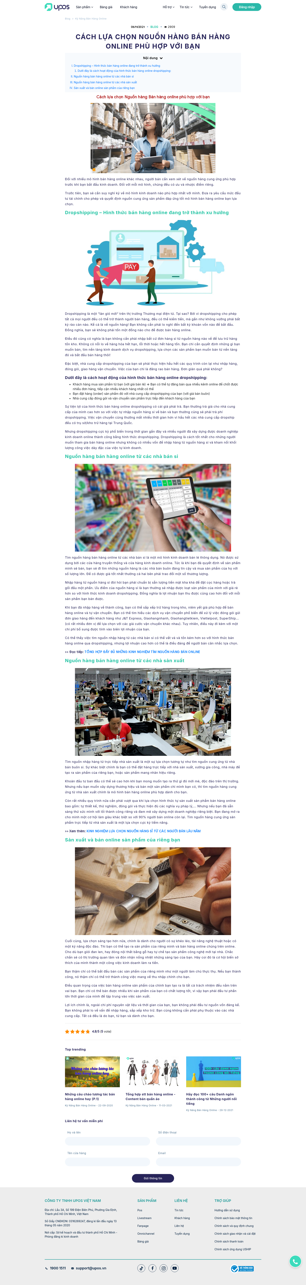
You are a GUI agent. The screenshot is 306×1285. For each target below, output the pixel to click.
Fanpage (143, 1225)
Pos (139, 1210)
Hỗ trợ (168, 7)
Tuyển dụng (207, 7)
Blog (67, 18)
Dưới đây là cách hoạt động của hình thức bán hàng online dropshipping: (124, 70)
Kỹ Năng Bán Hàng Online (91, 18)
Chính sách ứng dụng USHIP (232, 1249)
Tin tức (186, 7)
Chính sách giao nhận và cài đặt (235, 1233)
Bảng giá (106, 7)
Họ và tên (74, 1132)
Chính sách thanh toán (228, 1241)
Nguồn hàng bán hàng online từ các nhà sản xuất (105, 82)
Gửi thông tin (153, 1178)
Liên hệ (179, 1225)
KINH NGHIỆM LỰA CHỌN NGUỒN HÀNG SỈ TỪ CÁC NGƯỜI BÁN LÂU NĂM (143, 831)
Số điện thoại (167, 1132)
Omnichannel (145, 1233)
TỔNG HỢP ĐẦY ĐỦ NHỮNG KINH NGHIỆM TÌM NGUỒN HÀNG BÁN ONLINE (142, 652)
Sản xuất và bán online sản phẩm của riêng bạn (104, 88)
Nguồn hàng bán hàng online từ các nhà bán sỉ (104, 76)
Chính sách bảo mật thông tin (233, 1218)
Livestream (144, 1218)
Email (162, 1153)
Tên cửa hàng (76, 1153)
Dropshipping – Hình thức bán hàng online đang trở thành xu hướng (117, 65)
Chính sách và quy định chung (234, 1225)
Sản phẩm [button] (84, 7)
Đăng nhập (247, 7)
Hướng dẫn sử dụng (227, 1210)
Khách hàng (128, 7)
